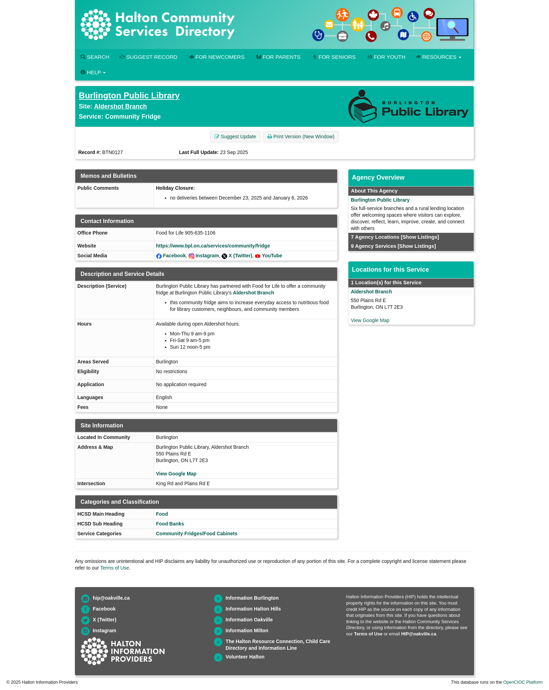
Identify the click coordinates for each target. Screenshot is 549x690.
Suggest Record (148, 57)
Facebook (174, 255)
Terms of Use (114, 568)
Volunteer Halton (244, 657)
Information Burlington (252, 598)
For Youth (385, 57)
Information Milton (246, 630)
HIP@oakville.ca (418, 633)
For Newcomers (216, 57)
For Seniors (333, 57)
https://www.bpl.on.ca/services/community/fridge (213, 246)
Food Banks (170, 524)
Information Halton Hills (253, 609)
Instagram (207, 255)
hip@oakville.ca (111, 598)
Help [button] (93, 72)
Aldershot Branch (120, 106)
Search (95, 57)
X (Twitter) (240, 255)
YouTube (272, 255)
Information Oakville (249, 619)
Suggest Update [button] (235, 136)
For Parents (277, 57)
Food (162, 514)
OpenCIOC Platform (523, 682)
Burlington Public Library (129, 95)
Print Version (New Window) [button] (300, 136)
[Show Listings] (420, 237)
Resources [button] (438, 57)
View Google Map (176, 473)
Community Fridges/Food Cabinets (197, 533)
